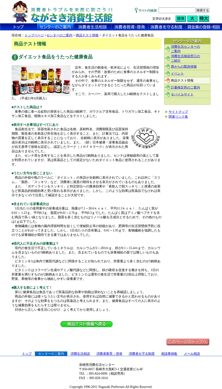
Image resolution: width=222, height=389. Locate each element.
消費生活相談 (80, 353)
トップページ (34, 35)
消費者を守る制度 (142, 353)
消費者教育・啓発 (109, 353)
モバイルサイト (182, 94)
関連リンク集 (178, 116)
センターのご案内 (59, 35)
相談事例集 (169, 353)
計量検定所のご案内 (185, 87)
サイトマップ (178, 112)
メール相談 (192, 353)
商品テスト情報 (87, 35)
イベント (177, 73)
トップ (27, 353)
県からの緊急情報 (184, 66)
